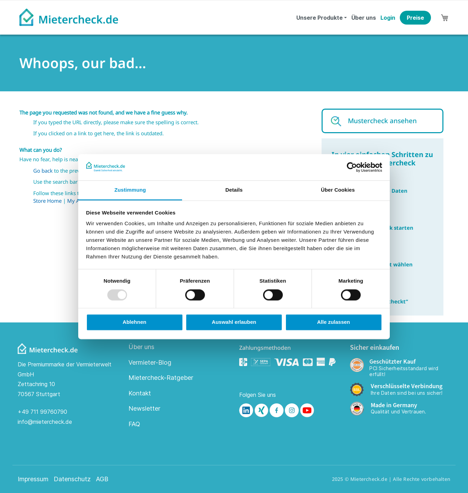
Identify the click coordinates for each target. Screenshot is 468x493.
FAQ (134, 424)
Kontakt (139, 393)
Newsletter (144, 408)
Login (387, 17)
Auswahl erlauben (234, 322)
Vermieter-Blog (149, 362)
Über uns (363, 17)
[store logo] (68, 17)
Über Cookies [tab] (338, 190)
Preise (415, 17)
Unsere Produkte (319, 17)
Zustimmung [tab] (130, 190)
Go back (43, 170)
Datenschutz (72, 479)
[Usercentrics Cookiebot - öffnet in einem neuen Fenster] (352, 167)
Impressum (33, 479)
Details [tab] (234, 190)
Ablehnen (134, 322)
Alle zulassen (333, 322)
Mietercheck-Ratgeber (160, 377)
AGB (102, 479)
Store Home (47, 200)
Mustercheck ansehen (382, 120)
